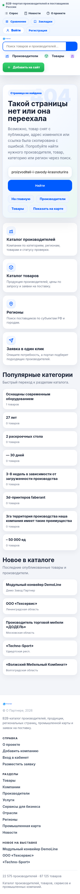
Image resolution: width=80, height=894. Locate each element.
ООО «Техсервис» (18, 855)
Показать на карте (48, 209)
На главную (21, 199)
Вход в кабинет (16, 757)
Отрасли (10, 813)
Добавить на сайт (23, 67)
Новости (32, 13)
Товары (54, 56)
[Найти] (71, 46)
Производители (21, 56)
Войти (13, 30)
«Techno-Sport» (16, 862)
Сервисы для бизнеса (21, 806)
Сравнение (15, 21)
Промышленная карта (22, 826)
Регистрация (38, 30)
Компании (11, 787)
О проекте (56, 13)
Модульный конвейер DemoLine (30, 849)
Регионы (10, 819)
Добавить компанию (20, 751)
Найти (40, 185)
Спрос (11, 13)
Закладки (42, 21)
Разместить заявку (19, 764)
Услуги (8, 800)
